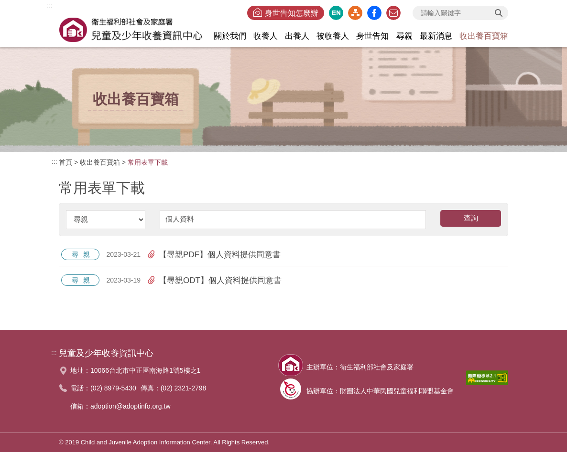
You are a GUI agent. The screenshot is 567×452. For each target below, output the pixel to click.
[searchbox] (460, 13)
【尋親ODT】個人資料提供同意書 (214, 280)
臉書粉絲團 (374, 13)
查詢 (498, 13)
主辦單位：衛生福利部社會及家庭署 (360, 367)
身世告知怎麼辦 (291, 13)
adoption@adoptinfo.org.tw (130, 406)
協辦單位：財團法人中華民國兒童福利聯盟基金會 (380, 391)
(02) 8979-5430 (113, 388)
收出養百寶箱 (100, 162)
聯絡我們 (393, 13)
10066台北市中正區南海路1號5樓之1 (145, 370)
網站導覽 (355, 13)
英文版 (336, 13)
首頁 (65, 162)
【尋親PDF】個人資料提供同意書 (214, 254)
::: (50, 5)
